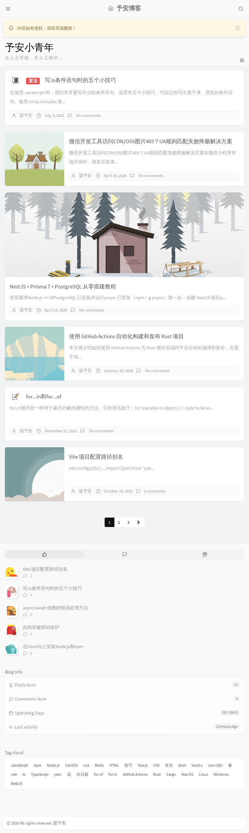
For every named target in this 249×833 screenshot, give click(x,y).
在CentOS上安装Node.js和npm (53, 646)
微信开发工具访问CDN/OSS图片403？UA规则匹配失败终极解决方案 (150, 141)
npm (37, 765)
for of (98, 774)
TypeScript (40, 774)
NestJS (16, 783)
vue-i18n (215, 765)
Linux (203, 774)
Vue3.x (197, 765)
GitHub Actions (135, 774)
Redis (99, 765)
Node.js (53, 765)
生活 (169, 765)
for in (113, 774)
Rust (157, 774)
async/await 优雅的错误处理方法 (55, 608)
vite (14, 774)
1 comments (154, 491)
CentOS (71, 765)
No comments (88, 115)
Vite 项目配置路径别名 (96, 456)
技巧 (128, 765)
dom (182, 765)
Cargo (171, 774)
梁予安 (26, 115)
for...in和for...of (43, 396)
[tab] (44, 554)
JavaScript (19, 765)
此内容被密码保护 (41, 627)
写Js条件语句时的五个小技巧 (80, 80)
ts (23, 774)
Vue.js (143, 765)
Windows (221, 774)
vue (86, 765)
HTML (114, 765)
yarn (58, 774)
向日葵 (82, 774)
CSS (156, 765)
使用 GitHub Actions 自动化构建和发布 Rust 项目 (126, 336)
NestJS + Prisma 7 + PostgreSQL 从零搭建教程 (63, 286)
